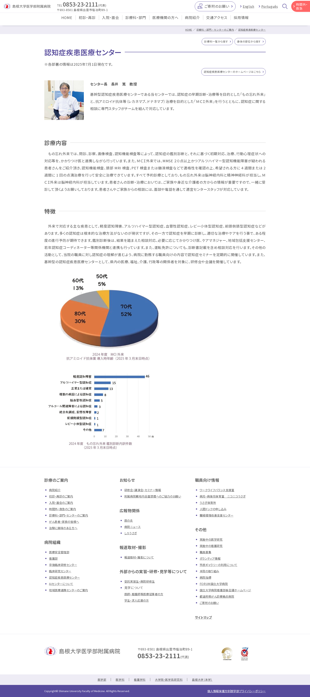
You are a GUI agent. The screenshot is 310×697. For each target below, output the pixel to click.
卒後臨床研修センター (65, 566)
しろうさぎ (131, 534)
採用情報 (241, 20)
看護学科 (137, 680)
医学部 (97, 680)
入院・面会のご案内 (63, 504)
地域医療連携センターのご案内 (71, 591)
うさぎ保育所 (209, 504)
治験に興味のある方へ (65, 529)
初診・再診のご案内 (63, 497)
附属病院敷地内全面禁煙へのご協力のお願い (156, 497)
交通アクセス (216, 20)
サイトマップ (205, 618)
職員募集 (206, 553)
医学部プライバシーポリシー (245, 691)
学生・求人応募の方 (138, 601)
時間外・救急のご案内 (64, 510)
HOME (66, 20)
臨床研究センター (61, 572)
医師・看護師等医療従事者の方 (146, 595)
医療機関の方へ (165, 20)
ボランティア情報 (212, 559)
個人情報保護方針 (209, 691)
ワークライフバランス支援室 (219, 491)
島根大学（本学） (206, 680)
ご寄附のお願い (216, 7)
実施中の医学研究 (213, 540)
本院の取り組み (211, 572)
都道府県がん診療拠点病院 (219, 597)
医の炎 (129, 521)
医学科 (117, 680)
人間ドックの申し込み (215, 510)
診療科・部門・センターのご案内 (211, 29)
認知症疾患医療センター (251, 29)
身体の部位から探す (246, 42)
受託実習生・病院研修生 (141, 582)
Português (269, 8)
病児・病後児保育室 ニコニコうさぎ (226, 497)
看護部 (54, 559)
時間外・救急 (302, 8)
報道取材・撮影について (141, 558)
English (248, 8)
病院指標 (206, 578)
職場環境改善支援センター (219, 516)
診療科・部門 (135, 20)
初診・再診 (87, 20)
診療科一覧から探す (209, 42)
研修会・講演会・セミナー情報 (145, 491)
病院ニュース (133, 528)
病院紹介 (192, 20)
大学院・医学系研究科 (169, 680)
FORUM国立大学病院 (215, 585)
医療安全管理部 (60, 553)
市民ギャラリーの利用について (221, 566)
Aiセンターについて (63, 585)
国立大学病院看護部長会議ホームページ (229, 591)
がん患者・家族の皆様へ (66, 523)
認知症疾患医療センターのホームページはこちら (226, 73)
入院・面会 (110, 20)
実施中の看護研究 (213, 547)
